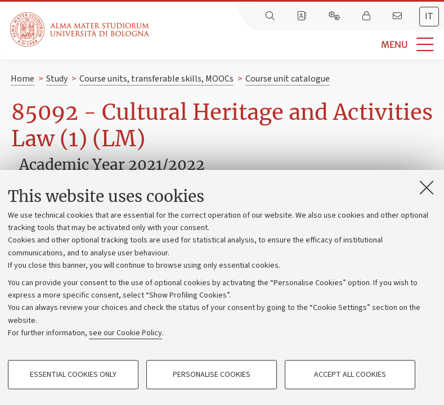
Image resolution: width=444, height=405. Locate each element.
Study (57, 79)
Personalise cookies (211, 374)
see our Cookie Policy (125, 333)
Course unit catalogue (287, 79)
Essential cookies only (73, 374)
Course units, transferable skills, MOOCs (156, 79)
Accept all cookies (350, 374)
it (429, 16)
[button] (296, 45)
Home (22, 79)
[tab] (429, 16)
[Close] (427, 187)
